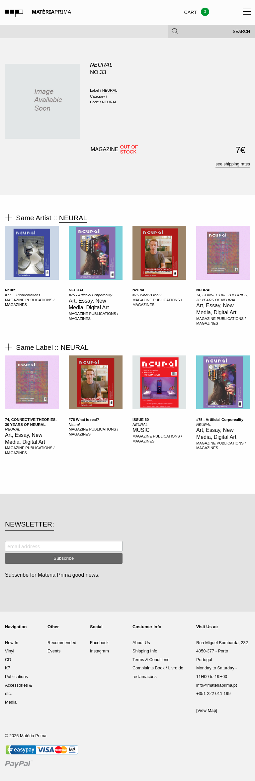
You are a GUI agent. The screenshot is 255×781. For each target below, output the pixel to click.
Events (53, 650)
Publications (16, 676)
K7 (7, 667)
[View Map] (206, 710)
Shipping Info (144, 650)
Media (11, 702)
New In (11, 642)
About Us (141, 642)
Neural (11, 290)
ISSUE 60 (140, 420)
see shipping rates (232, 163)
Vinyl (9, 650)
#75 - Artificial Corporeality (90, 295)
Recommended (61, 642)
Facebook (99, 642)
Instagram (99, 650)
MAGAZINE (15, 300)
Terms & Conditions (150, 659)
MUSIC (141, 430)
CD (8, 659)
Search (241, 33)
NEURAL (101, 65)
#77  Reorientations (22, 295)
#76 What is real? (146, 295)
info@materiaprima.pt (216, 685)
